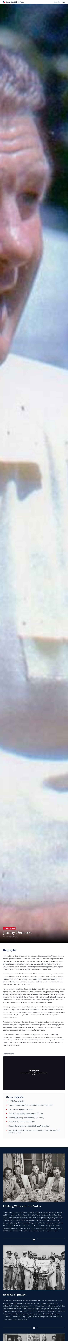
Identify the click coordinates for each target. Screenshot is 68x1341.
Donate (57, 2)
